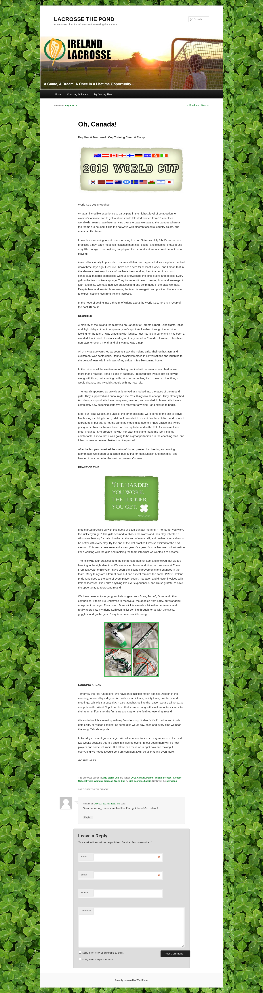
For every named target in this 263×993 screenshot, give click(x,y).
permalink (171, 781)
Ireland (149, 778)
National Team (85, 781)
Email (84, 874)
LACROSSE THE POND (84, 19)
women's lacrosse (103, 781)
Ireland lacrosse (163, 778)
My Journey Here (103, 94)
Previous (193, 105)
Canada (141, 778)
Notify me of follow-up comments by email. (102, 953)
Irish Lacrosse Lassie (140, 781)
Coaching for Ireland (77, 94)
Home (58, 94)
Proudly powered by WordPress (131, 980)
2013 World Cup (110, 778)
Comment (86, 910)
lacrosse (177, 778)
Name (84, 856)
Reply (88, 817)
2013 (133, 778)
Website (85, 892)
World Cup (119, 781)
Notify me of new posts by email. (98, 959)
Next (205, 105)
